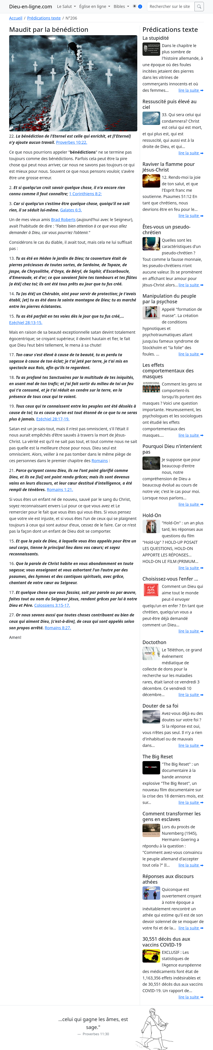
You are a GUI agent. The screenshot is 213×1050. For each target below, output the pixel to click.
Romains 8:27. (58, 628)
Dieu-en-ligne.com (30, 6)
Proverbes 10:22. (71, 142)
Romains (100, 460)
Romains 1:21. (60, 489)
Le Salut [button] (65, 6)
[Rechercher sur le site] (171, 6)
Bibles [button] (120, 6)
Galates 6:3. (71, 210)
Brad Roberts (63, 219)
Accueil (15, 18)
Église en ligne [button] (93, 6)
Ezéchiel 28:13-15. (25, 322)
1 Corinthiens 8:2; (85, 194)
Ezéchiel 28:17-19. (52, 419)
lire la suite (191, 90)
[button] (134, 6)
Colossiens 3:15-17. (52, 605)
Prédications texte (44, 18)
